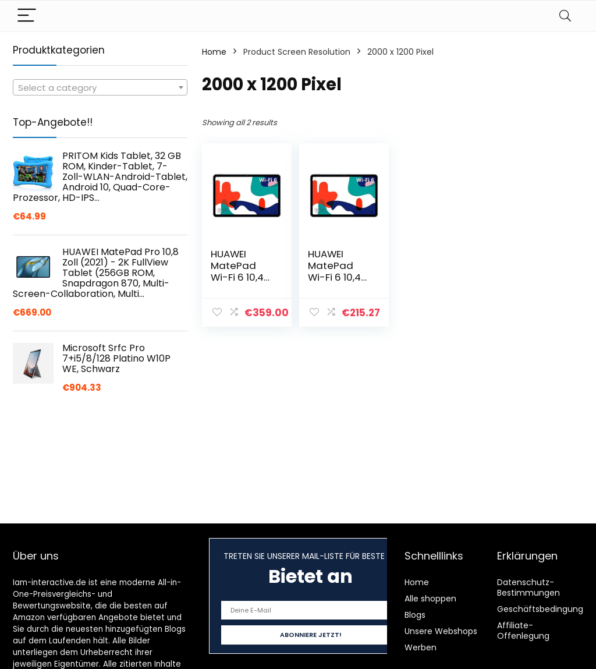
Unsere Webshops (441, 631)
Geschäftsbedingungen (545, 609)
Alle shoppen (430, 598)
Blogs (415, 615)
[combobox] (100, 87)
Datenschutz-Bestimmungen (528, 587)
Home (214, 52)
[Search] (565, 16)
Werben (421, 647)
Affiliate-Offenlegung (523, 631)
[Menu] (27, 16)
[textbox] (100, 88)
